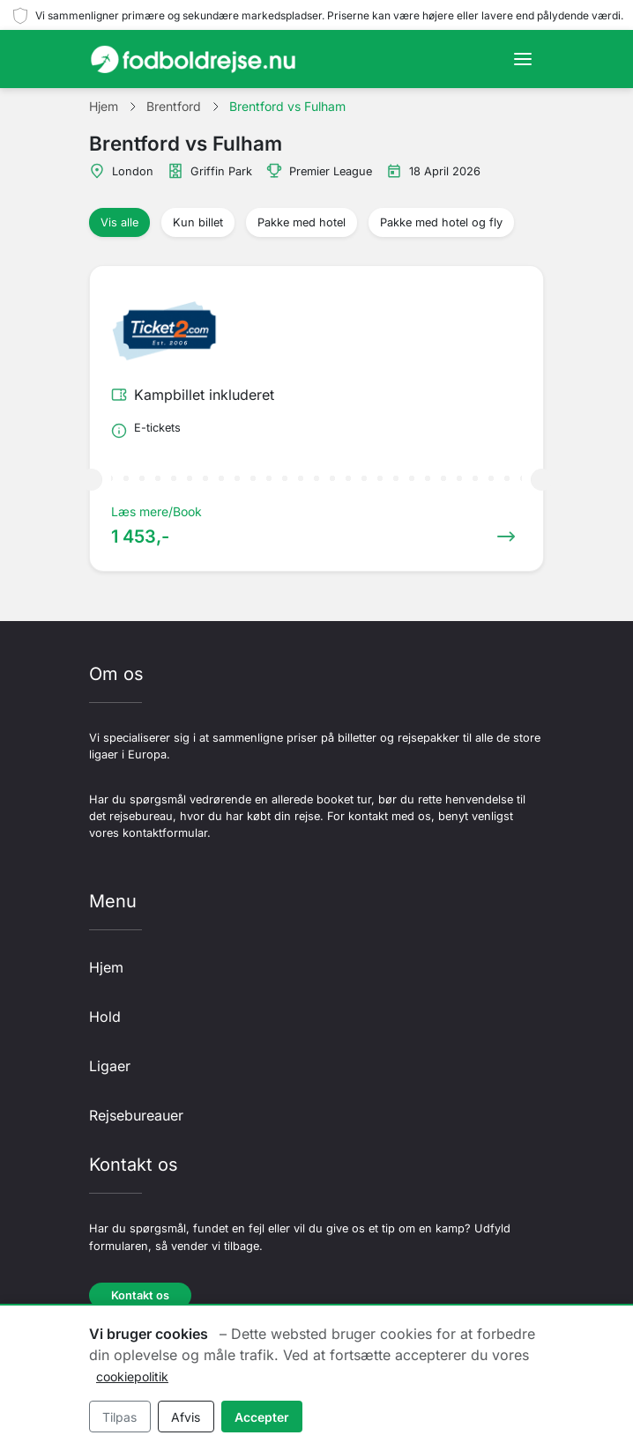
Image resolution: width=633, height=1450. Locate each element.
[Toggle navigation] (523, 59)
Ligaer (109, 1066)
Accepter (262, 1416)
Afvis (185, 1416)
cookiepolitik (132, 1376)
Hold (105, 1016)
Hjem (106, 967)
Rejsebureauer (136, 1115)
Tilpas (119, 1416)
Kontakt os (140, 1295)
